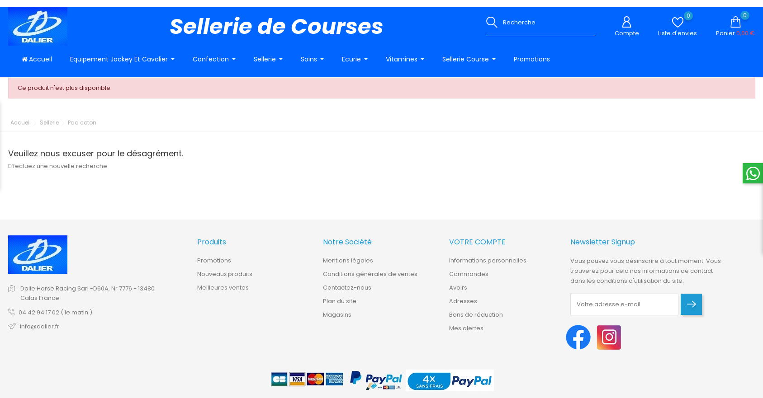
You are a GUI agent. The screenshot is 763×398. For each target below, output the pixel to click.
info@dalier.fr (39, 332)
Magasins (337, 320)
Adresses (463, 307)
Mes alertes (466, 334)
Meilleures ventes (223, 293)
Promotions (214, 266)
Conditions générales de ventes (370, 280)
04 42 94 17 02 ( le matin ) (55, 318)
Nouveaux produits (224, 280)
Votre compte (477, 248)
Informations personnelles (487, 266)
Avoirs (458, 293)
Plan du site (339, 307)
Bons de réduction (476, 320)
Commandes (468, 280)
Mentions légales (348, 266)
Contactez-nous (347, 293)
